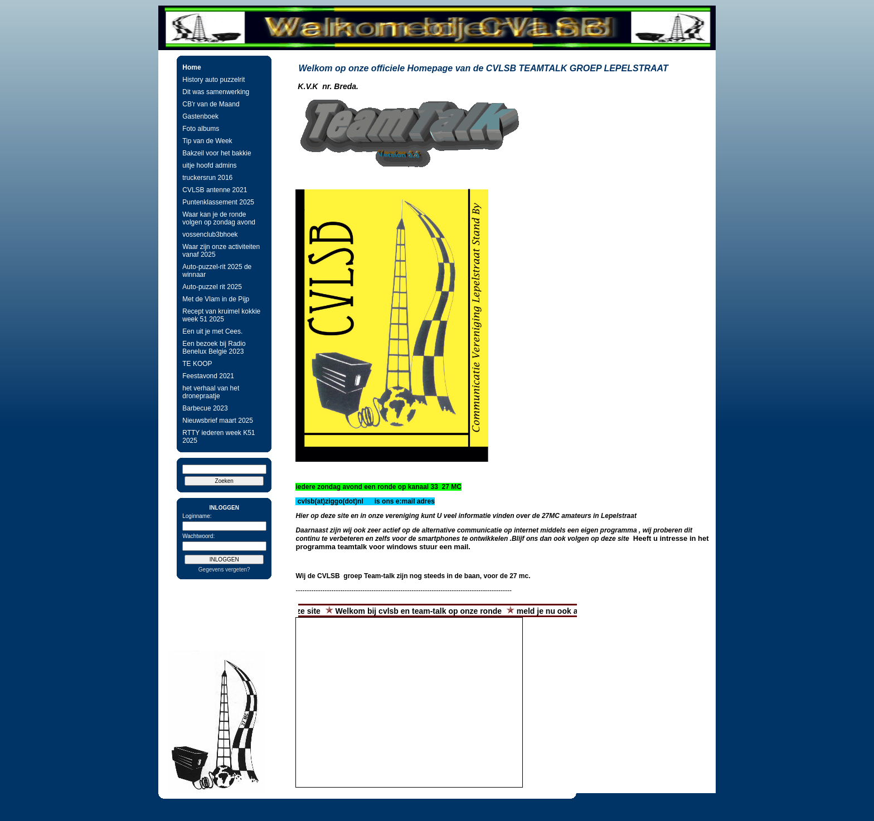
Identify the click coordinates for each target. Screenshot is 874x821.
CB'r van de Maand (210, 104)
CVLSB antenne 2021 (214, 190)
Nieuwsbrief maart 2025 (217, 420)
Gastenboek (200, 116)
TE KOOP (197, 364)
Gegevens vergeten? (224, 569)
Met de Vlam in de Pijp (215, 299)
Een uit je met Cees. (212, 331)
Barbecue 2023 (204, 408)
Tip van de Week (207, 141)
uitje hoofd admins (209, 165)
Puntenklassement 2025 (218, 202)
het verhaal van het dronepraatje (210, 392)
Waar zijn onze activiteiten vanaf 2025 (221, 250)
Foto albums (200, 129)
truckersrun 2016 (207, 178)
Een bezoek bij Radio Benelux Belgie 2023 (213, 347)
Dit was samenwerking (215, 92)
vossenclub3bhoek (209, 234)
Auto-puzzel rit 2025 (212, 287)
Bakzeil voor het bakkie (216, 153)
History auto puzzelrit (213, 80)
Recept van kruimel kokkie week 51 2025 (221, 315)
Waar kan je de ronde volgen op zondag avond (218, 218)
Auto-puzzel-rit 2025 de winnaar (216, 270)
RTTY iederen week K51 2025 (218, 436)
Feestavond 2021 (208, 376)
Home (191, 67)
